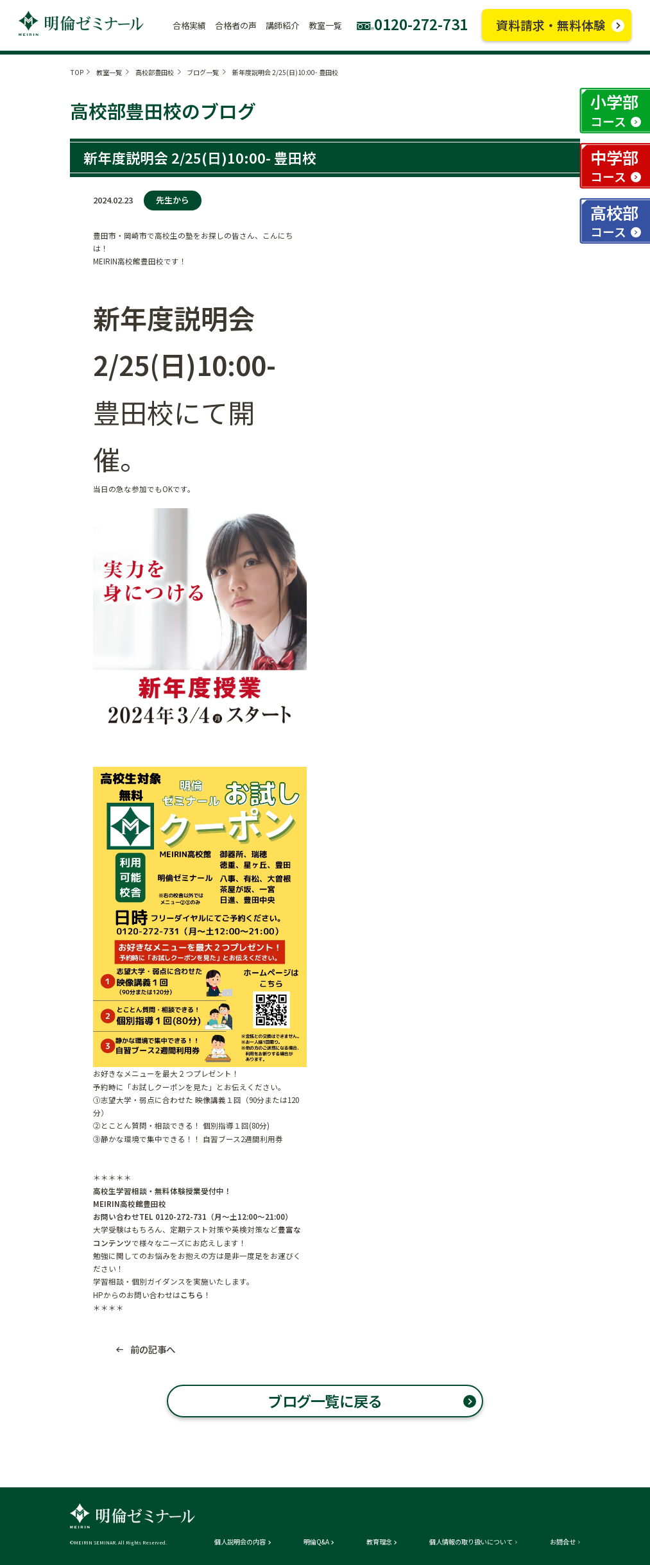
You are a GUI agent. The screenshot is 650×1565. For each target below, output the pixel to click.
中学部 (614, 165)
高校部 (614, 221)
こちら (191, 1295)
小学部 (614, 110)
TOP (76, 72)
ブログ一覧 (203, 72)
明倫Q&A (316, 1542)
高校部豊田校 (154, 72)
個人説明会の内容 (240, 1542)
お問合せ (563, 1542)
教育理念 (379, 1542)
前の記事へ (152, 1349)
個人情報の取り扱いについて (471, 1542)
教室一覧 (109, 72)
